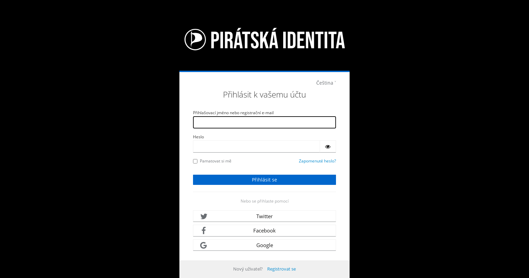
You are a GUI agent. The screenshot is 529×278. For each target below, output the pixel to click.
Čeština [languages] (324, 83)
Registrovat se (281, 269)
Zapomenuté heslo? (317, 161)
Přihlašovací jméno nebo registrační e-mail (233, 113)
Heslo (198, 137)
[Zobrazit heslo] (328, 146)
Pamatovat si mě (212, 161)
